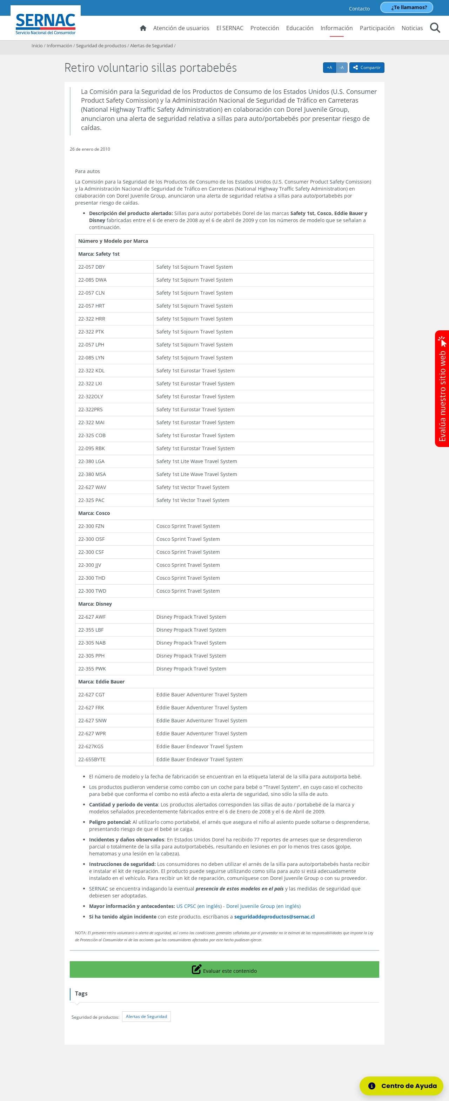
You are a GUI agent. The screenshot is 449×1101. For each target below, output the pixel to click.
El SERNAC (229, 28)
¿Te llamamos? (409, 7)
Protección (264, 28)
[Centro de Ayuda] (405, 1085)
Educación (300, 28)
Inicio (37, 45)
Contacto (359, 8)
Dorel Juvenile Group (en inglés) (263, 906)
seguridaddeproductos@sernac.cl (274, 916)
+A (331, 67)
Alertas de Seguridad (151, 45)
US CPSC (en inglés (198, 906)
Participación (377, 28)
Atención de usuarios (181, 28)
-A (344, 67)
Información (337, 28)
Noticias (412, 28)
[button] (435, 28)
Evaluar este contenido (224, 969)
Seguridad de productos (101, 45)
